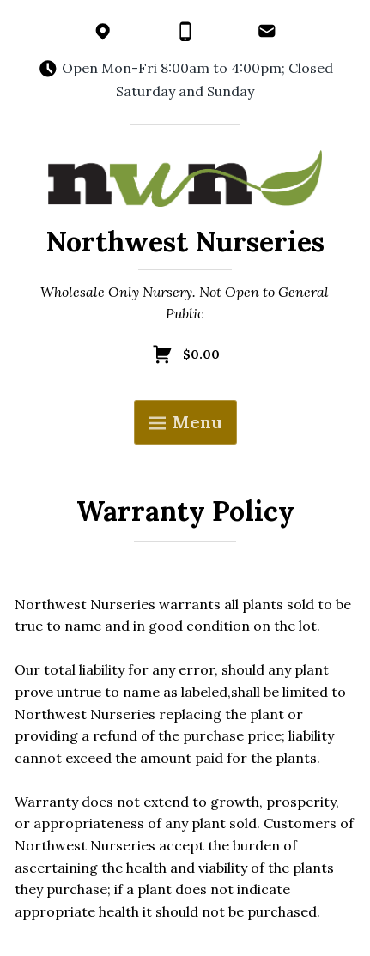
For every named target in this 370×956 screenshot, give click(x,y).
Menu (185, 422)
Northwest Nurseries (185, 241)
